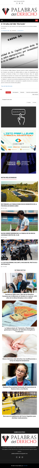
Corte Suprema (15, 92)
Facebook (29, 102)
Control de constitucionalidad (32, 92)
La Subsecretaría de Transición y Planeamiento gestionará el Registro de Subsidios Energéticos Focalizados (19, 329)
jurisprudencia (20, 30)
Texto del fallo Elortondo (6, 86)
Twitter (34, 102)
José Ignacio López (5, 30)
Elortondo (22, 92)
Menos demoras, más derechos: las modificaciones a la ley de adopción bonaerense (20, 359)
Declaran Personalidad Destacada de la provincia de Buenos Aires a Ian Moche (19, 388)
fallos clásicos (35, 94)
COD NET (25, 465)
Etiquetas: (8, 92)
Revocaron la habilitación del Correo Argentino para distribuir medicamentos (19, 417)
